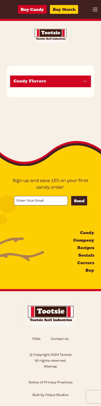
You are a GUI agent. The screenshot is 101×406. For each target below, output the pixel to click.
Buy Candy (32, 9)
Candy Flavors (29, 80)
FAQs (36, 339)
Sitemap (50, 366)
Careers (85, 263)
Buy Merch (64, 9)
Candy (87, 233)
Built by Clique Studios (51, 395)
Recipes (85, 248)
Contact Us (60, 339)
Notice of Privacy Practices (51, 382)
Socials (86, 255)
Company (83, 240)
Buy (89, 270)
